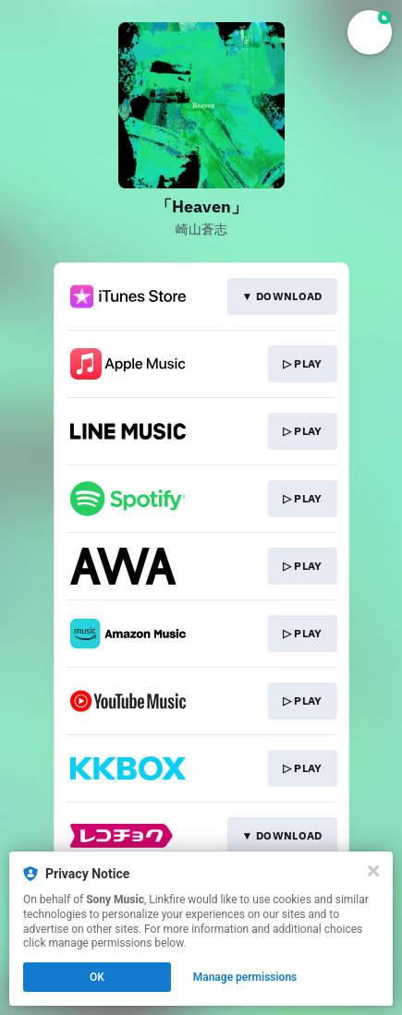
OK (97, 977)
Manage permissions (245, 977)
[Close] (373, 871)
